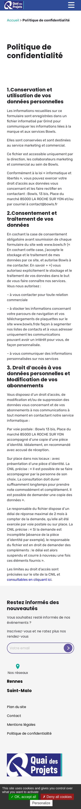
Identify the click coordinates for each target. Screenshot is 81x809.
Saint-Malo (19, 691)
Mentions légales (21, 724)
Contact (14, 715)
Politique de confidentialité (29, 733)
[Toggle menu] (71, 5)
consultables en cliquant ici (29, 580)
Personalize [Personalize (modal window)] (41, 803)
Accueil (13, 20)
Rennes (15, 681)
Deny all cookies (57, 797)
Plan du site (16, 706)
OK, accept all (23, 797)
